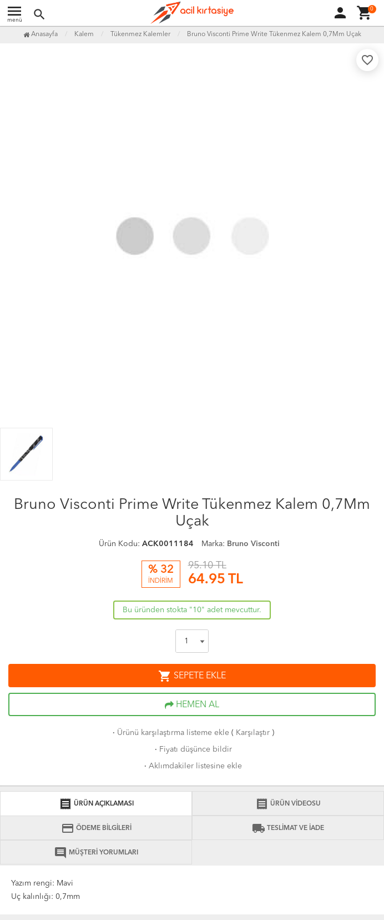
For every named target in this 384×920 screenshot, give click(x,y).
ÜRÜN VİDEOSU (288, 804)
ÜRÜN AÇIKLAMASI (96, 804)
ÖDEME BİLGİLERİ (96, 828)
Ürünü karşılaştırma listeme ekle (169, 733)
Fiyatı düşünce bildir (192, 749)
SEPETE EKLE (192, 676)
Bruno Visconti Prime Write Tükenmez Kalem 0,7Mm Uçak (274, 34)
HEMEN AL (192, 705)
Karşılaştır (253, 733)
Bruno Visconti (253, 544)
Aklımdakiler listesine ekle (192, 766)
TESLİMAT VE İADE (288, 828)
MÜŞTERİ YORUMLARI (96, 853)
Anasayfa (40, 34)
